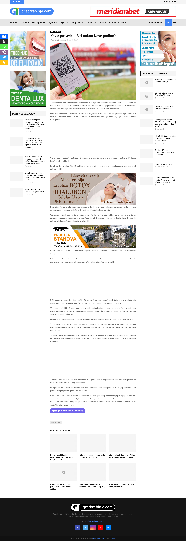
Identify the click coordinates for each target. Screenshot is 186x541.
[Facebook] (4, 36)
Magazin (76, 22)
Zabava (90, 22)
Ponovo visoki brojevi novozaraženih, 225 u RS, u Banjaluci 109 (61, 457)
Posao (102, 22)
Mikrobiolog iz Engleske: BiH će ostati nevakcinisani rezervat (122, 456)
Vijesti (51, 22)
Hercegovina (38, 22)
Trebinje (25, 22)
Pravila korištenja (99, 538)
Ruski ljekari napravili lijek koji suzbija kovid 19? (121, 485)
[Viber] (4, 52)
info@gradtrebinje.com (95, 521)
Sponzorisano (117, 22)
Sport (63, 22)
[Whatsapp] (4, 47)
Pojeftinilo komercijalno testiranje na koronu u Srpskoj (92, 485)
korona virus (55, 422)
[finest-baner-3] (93, 248)
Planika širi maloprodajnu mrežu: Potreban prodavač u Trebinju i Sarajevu (165, 180)
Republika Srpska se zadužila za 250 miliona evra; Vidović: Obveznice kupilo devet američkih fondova (34, 142)
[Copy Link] (4, 62)
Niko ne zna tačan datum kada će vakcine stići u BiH (92, 456)
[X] (4, 41)
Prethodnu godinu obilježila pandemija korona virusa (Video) (61, 486)
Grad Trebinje (60, 40)
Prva (13, 22)
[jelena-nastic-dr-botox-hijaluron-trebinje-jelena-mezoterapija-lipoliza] (93, 204)
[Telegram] (4, 57)
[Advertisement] (93, 140)
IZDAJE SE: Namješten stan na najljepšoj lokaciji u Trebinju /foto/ (165, 138)
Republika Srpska (55, 31)
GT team (112, 538)
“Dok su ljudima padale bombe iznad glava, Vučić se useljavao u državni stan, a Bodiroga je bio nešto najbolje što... (35, 124)
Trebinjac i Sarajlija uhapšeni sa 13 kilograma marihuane (164, 152)
